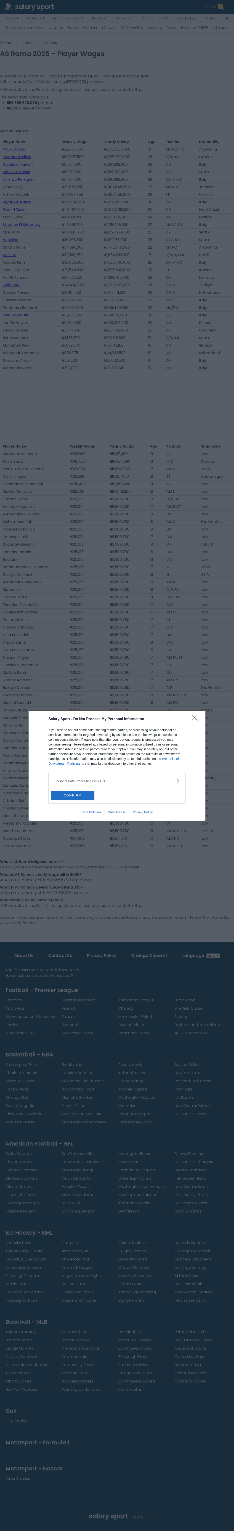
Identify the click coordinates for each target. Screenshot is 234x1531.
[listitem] (117, 781)
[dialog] (117, 765)
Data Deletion (91, 812)
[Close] (196, 719)
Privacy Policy (143, 812)
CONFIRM (73, 795)
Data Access (117, 812)
